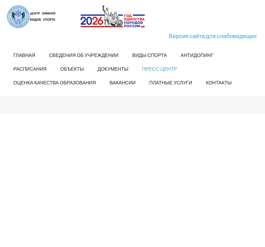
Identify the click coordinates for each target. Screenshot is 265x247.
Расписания (30, 69)
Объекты (72, 69)
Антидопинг (197, 55)
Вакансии (123, 82)
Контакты (219, 82)
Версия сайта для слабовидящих (213, 35)
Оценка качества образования (54, 82)
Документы (113, 69)
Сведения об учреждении (83, 55)
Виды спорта (149, 55)
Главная (24, 55)
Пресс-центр (159, 69)
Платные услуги (170, 82)
